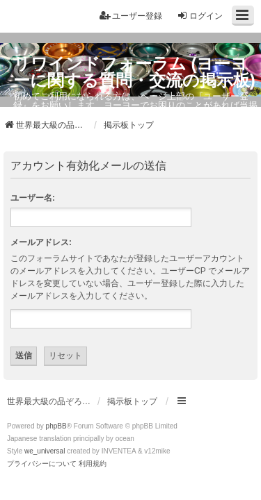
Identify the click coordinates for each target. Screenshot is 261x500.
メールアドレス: (41, 242)
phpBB (56, 426)
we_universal (44, 451)
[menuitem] (42, 464)
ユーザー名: (32, 198)
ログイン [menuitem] (200, 15)
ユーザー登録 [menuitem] (131, 15)
